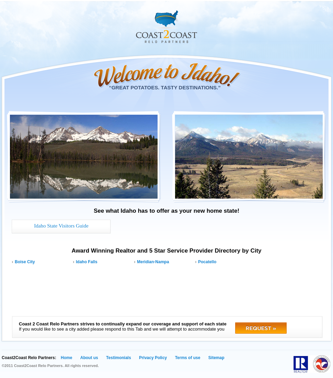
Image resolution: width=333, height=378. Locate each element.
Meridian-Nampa (153, 261)
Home (66, 357)
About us (89, 357)
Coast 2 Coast (166, 26)
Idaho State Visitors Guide (61, 226)
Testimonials (118, 357)
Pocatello (207, 261)
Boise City (25, 261)
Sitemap (216, 357)
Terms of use (187, 357)
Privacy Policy (153, 357)
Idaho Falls (86, 261)
